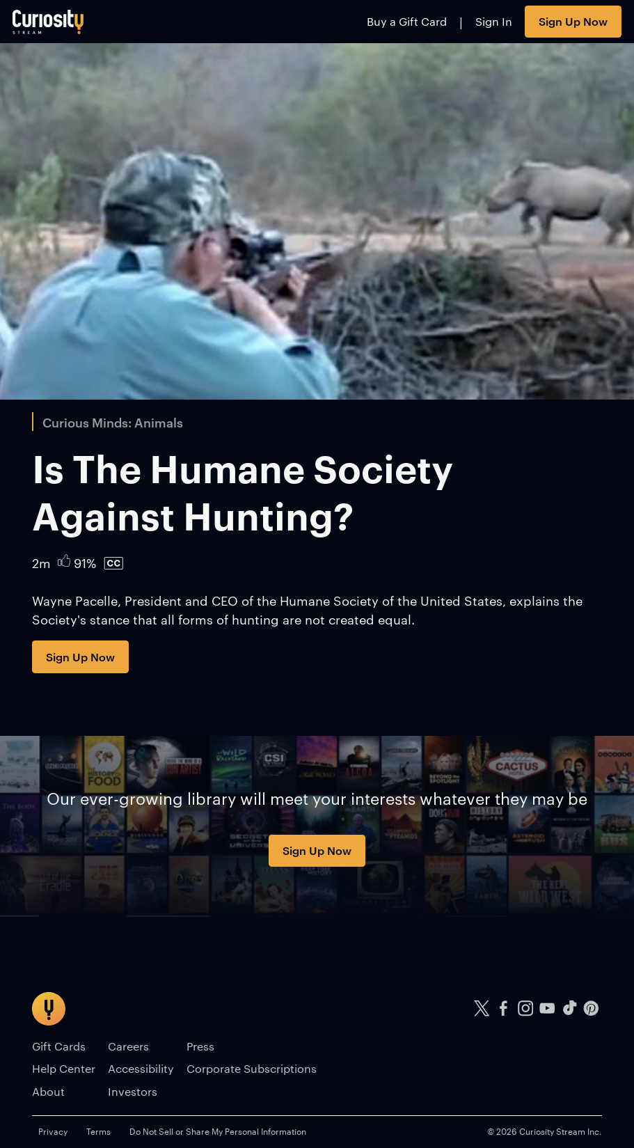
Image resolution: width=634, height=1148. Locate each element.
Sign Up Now (573, 21)
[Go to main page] (48, 21)
